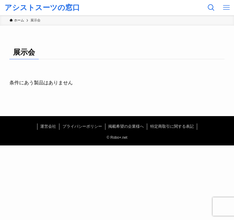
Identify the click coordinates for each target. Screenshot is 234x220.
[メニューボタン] (226, 7)
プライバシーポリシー (82, 126)
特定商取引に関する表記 (172, 126)
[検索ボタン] (211, 7)
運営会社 (48, 126)
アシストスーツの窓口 (42, 7)
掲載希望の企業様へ (126, 126)
